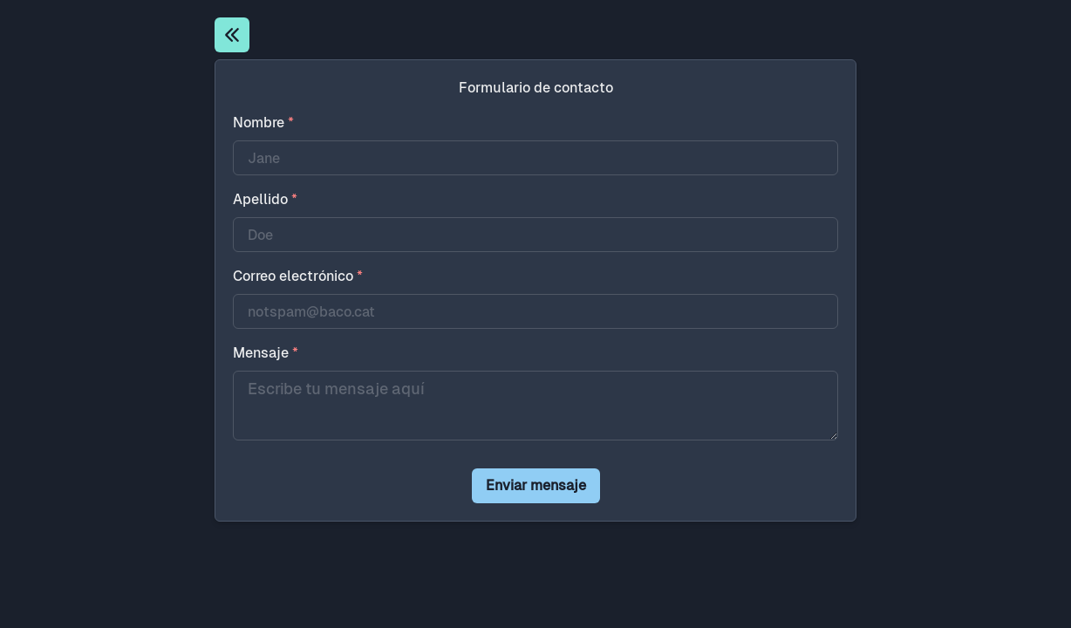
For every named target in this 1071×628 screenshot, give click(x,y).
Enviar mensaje (536, 485)
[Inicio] (232, 34)
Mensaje (265, 353)
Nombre (263, 122)
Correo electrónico (298, 276)
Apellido (265, 199)
